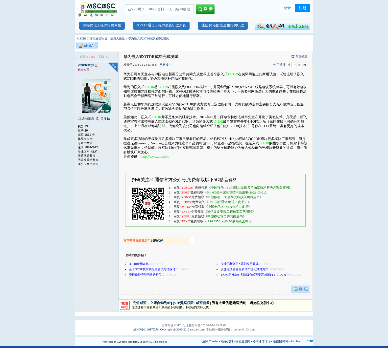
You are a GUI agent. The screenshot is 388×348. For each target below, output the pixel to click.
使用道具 (279, 64)
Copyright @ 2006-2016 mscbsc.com (182, 329)
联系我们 (227, 341)
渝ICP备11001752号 (146, 329)
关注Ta (105, 118)
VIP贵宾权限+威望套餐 (192, 303)
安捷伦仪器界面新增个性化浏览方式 (244, 269)
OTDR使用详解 (139, 264)
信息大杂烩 (117, 38)
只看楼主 (165, 64)
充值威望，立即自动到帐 (152, 303)
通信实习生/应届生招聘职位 (222, 25)
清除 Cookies (210, 341)
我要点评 (157, 240)
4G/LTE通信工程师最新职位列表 (161, 25)
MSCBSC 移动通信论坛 (92, 38)
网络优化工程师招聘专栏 (102, 25)
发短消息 (88, 118)
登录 (287, 8)
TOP (307, 340)
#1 (304, 64)
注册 (302, 8)
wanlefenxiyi (86, 65)
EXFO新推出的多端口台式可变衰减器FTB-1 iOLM (253, 274)
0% (95, 164)
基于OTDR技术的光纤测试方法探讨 (152, 269)
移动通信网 (242, 341)
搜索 (206, 9)
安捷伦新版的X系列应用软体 (240, 264)
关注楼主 (299, 56)
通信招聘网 (280, 341)
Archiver (295, 341)
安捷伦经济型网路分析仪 (145, 274)
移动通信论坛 (261, 341)
